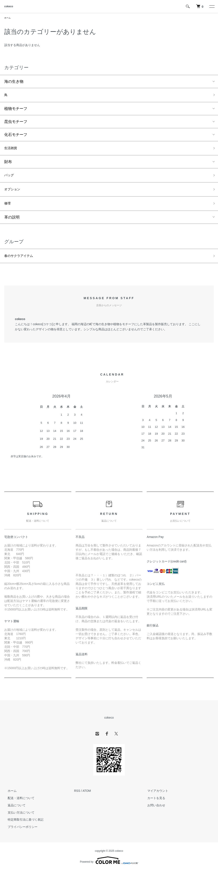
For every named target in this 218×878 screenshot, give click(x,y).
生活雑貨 (12, 150)
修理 (8, 209)
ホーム (8, 18)
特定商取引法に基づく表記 (22, 827)
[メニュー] (211, 6)
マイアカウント (154, 798)
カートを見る (153, 805)
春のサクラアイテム (21, 263)
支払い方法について (17, 820)
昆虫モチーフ (15, 123)
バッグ (10, 179)
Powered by (109, 868)
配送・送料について (17, 805)
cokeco (8, 6)
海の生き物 (13, 82)
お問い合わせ (153, 813)
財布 (8, 165)
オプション (13, 194)
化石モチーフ (15, 136)
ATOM (87, 798)
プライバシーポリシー (19, 834)
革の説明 (12, 223)
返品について (13, 813)
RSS (77, 798)
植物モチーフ (15, 110)
